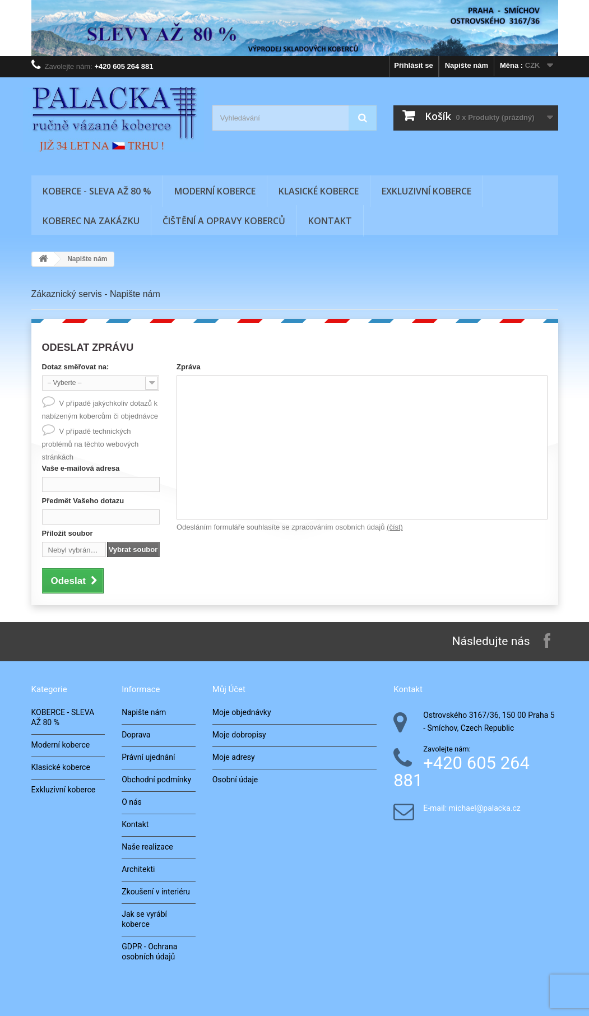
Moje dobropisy (239, 734)
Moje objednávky (241, 712)
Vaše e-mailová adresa (81, 468)
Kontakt (330, 221)
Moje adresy (233, 757)
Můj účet (228, 689)
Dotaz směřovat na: (75, 367)
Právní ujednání (148, 757)
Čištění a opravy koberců (224, 221)
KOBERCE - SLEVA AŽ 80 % (97, 191)
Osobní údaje (235, 779)
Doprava (136, 734)
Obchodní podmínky (156, 779)
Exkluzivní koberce (426, 191)
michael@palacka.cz (485, 808)
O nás (132, 801)
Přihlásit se (413, 65)
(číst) (395, 527)
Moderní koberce (215, 191)
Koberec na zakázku (91, 221)
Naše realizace (147, 846)
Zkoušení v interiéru (156, 891)
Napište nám (466, 65)
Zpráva (189, 367)
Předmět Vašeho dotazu (83, 501)
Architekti (138, 869)
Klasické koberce (319, 191)
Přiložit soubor (67, 533)
